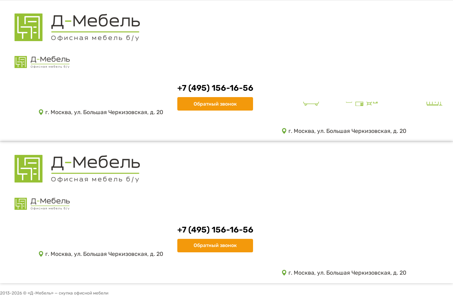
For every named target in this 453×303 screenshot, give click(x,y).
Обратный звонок (215, 104)
